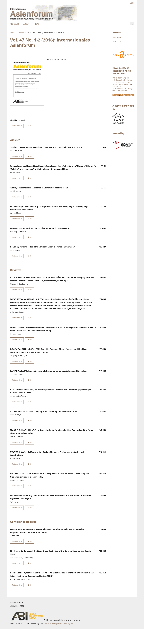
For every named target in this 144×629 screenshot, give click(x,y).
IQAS (36, 24)
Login (131, 3)
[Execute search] (132, 23)
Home (12, 33)
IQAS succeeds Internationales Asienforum (121, 70)
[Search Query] (118, 23)
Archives (21, 33)
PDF (29, 126)
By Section (116, 41)
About (26, 24)
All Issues (14, 24)
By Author (116, 37)
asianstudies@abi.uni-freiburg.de (59, 623)
